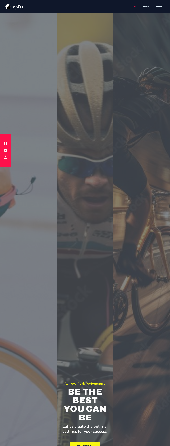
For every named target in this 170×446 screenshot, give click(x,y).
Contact (159, 6)
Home (136, 6)
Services (147, 6)
